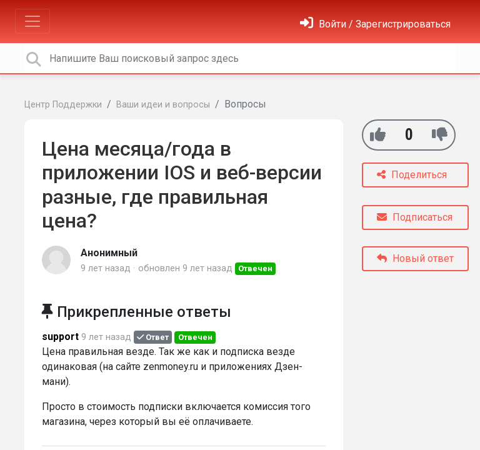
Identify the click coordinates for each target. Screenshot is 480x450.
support (60, 336)
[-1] (440, 135)
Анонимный (109, 253)
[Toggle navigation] (32, 21)
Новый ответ (415, 258)
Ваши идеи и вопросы (163, 104)
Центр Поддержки (63, 104)
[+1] (378, 135)
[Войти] (375, 24)
